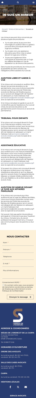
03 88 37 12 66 (9, 342)
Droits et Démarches (16, 29)
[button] (33, 2)
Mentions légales (10, 382)
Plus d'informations (11, 270)
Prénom (6, 249)
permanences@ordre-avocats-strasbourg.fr (17, 98)
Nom (5, 242)
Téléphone (7, 257)
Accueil (4, 29)
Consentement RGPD (10, 282)
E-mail (6, 263)
